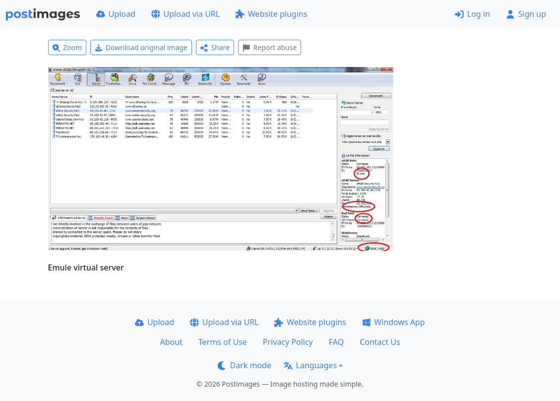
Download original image (141, 47)
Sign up (526, 13)
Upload (115, 13)
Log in (472, 13)
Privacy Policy (288, 341)
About (171, 341)
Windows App (393, 322)
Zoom (67, 47)
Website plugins (271, 13)
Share (215, 47)
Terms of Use (222, 341)
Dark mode (244, 365)
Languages (310, 365)
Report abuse (270, 47)
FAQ (336, 341)
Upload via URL (185, 13)
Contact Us (380, 341)
